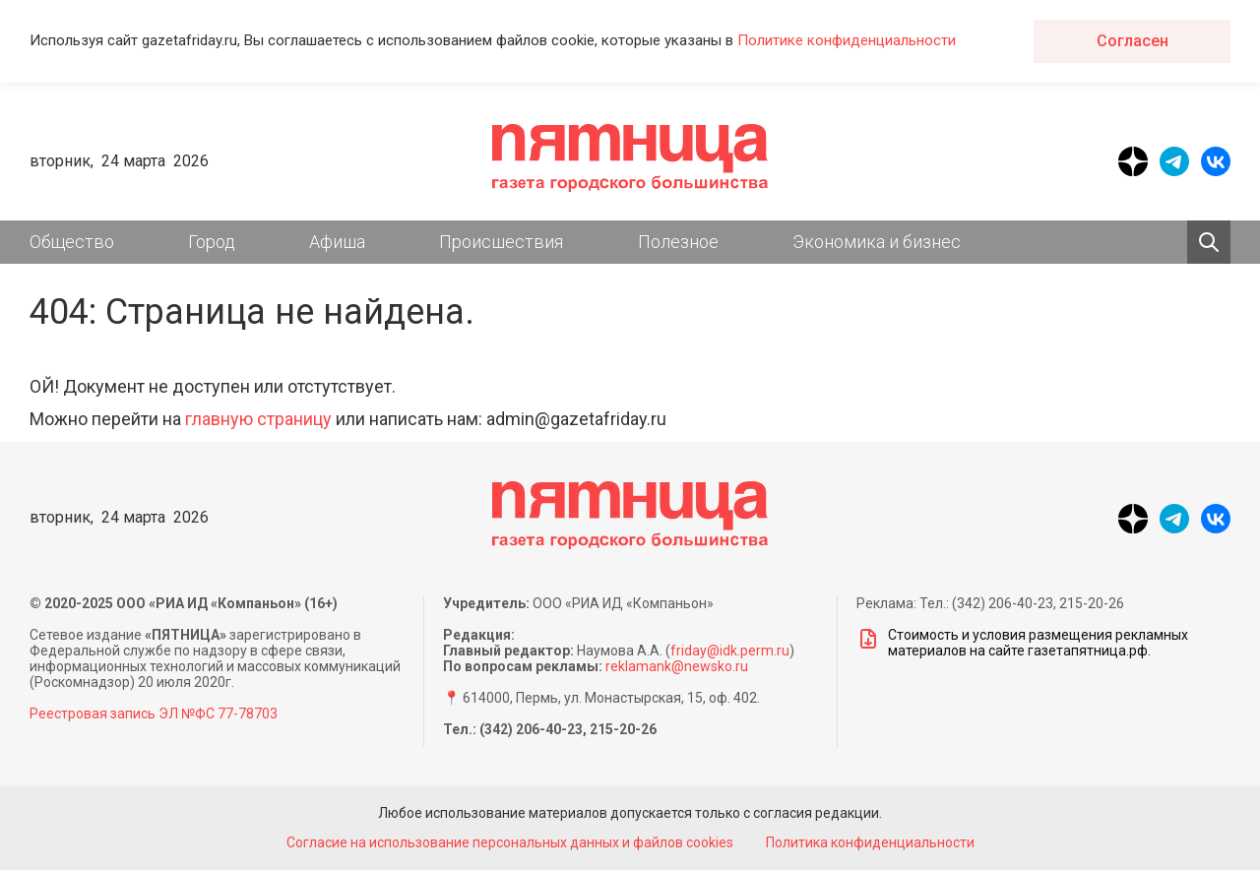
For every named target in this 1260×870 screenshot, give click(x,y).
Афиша (337, 241)
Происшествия (501, 241)
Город (211, 241)
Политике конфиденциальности (846, 40)
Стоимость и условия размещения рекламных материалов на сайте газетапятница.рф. (1022, 642)
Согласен (1132, 40)
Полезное (678, 241)
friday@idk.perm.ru (729, 650)
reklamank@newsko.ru (676, 666)
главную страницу (258, 418)
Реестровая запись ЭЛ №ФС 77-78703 (154, 713)
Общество (72, 241)
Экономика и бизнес (876, 241)
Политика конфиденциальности (870, 842)
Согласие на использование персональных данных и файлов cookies (509, 842)
